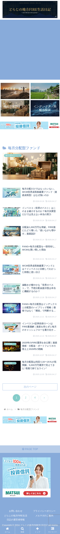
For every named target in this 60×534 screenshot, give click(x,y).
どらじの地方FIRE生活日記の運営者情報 (15, 517)
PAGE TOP (30, 449)
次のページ (30, 386)
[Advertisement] (30, 50)
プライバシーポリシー (44, 511)
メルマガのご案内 (44, 515)
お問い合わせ (15, 511)
